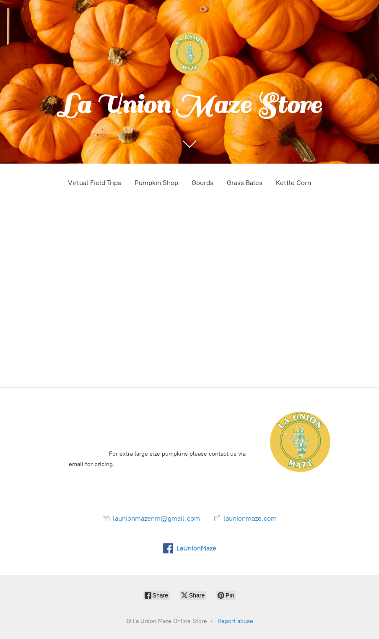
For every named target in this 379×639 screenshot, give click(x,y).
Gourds (202, 183)
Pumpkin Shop (156, 183)
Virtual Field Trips (94, 183)
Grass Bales (244, 183)
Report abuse (235, 621)
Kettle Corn (293, 183)
